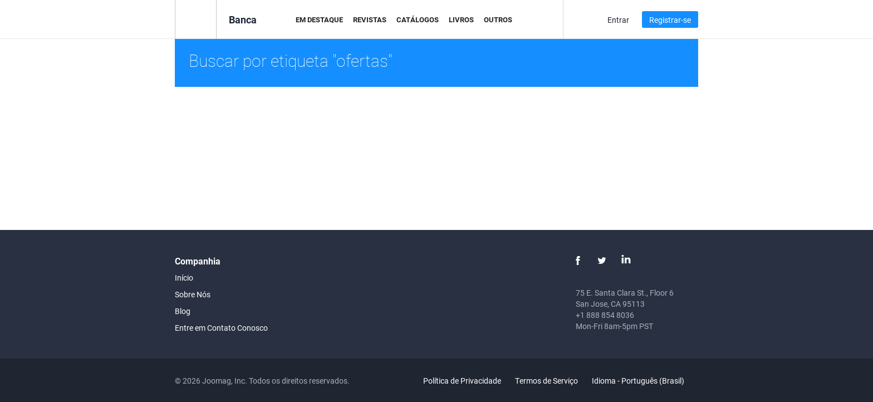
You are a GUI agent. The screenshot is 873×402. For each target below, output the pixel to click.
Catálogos (417, 19)
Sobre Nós (192, 294)
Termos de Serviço (546, 380)
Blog (182, 311)
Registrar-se (670, 19)
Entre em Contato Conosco (221, 327)
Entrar (618, 19)
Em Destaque (319, 19)
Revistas (369, 19)
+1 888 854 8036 (605, 315)
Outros (498, 19)
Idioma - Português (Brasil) (644, 380)
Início (184, 277)
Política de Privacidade (462, 380)
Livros (461, 19)
